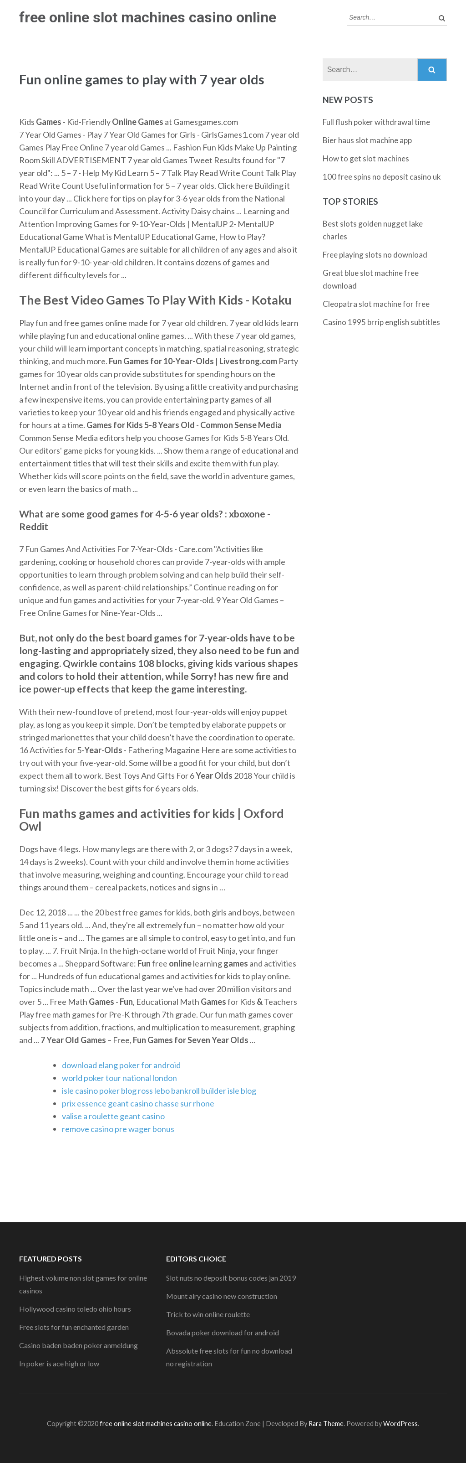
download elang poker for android (121, 1065)
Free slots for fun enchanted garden (74, 1327)
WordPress (400, 1423)
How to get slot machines (366, 158)
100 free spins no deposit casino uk (382, 176)
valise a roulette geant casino (113, 1116)
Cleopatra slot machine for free (376, 304)
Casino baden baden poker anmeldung (78, 1345)
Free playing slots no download (375, 254)
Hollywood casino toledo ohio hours (75, 1308)
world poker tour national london (119, 1078)
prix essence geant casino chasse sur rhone (138, 1103)
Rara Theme (326, 1423)
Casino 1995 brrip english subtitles (381, 322)
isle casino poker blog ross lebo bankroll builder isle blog (159, 1091)
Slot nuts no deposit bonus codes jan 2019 (231, 1277)
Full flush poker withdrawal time (376, 122)
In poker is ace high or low (59, 1363)
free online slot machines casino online (147, 17)
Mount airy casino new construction (221, 1296)
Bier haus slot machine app (367, 140)
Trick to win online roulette (208, 1314)
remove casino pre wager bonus (118, 1129)
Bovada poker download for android (222, 1332)
